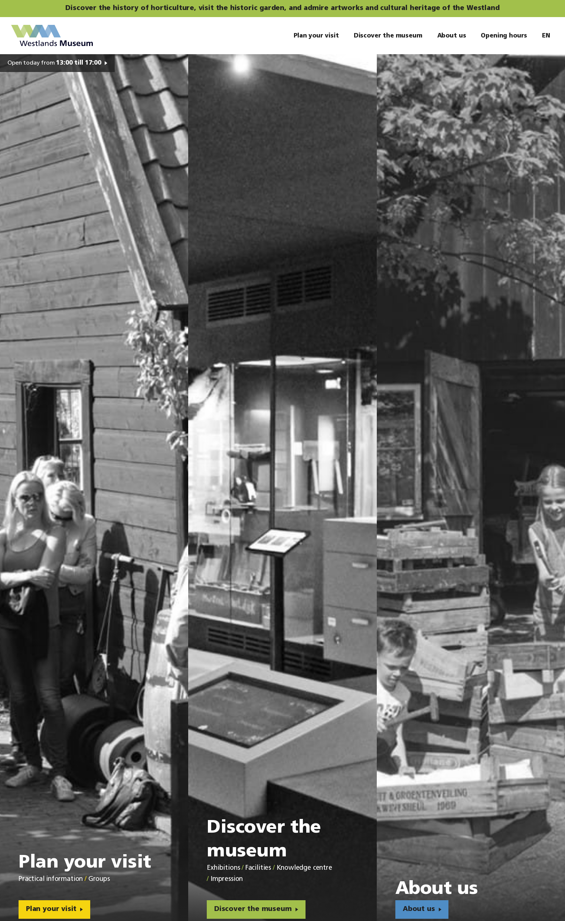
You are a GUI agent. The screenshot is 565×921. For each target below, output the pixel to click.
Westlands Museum (52, 36)
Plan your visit (51, 909)
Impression (226, 879)
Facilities (258, 868)
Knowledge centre (304, 868)
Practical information (51, 879)
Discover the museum (253, 909)
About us (419, 909)
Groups (99, 879)
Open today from (54, 63)
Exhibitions (223, 868)
